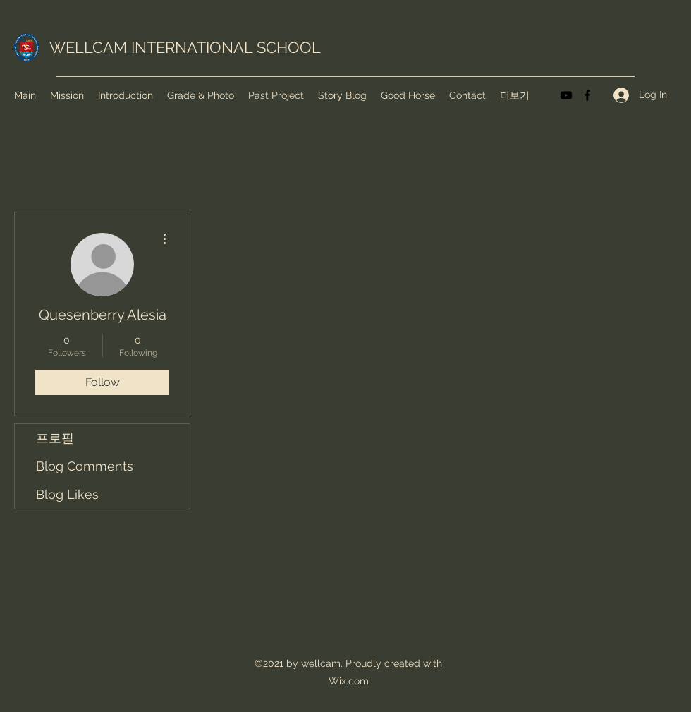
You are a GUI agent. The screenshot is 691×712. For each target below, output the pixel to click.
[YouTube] (566, 95)
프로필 (55, 437)
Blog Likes (67, 494)
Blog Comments (84, 466)
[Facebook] (587, 95)
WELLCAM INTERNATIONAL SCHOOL (185, 47)
